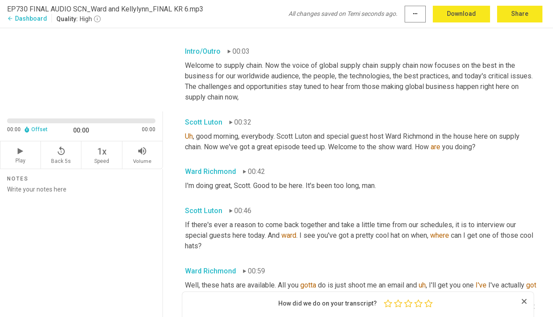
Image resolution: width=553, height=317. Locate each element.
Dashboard (27, 18)
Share (519, 13)
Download (461, 13)
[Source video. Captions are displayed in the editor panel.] (81, 69)
